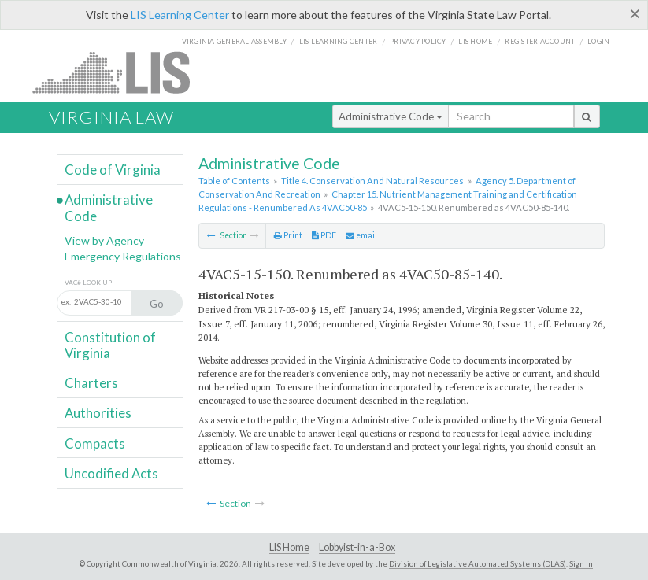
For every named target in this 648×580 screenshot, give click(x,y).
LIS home (475, 41)
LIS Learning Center (180, 14)
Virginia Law (111, 116)
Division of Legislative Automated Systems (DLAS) (477, 563)
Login (598, 41)
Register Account (540, 41)
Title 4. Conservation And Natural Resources (372, 180)
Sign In (581, 563)
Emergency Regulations (123, 256)
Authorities (98, 413)
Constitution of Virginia (110, 345)
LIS (120, 72)
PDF (324, 235)
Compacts (95, 443)
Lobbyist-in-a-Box (357, 547)
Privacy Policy (418, 41)
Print (288, 235)
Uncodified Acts (111, 473)
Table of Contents (234, 180)
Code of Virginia (113, 169)
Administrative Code (390, 116)
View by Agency (104, 240)
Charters (91, 383)
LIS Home (289, 547)
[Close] (635, 13)
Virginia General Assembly (234, 41)
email (361, 235)
